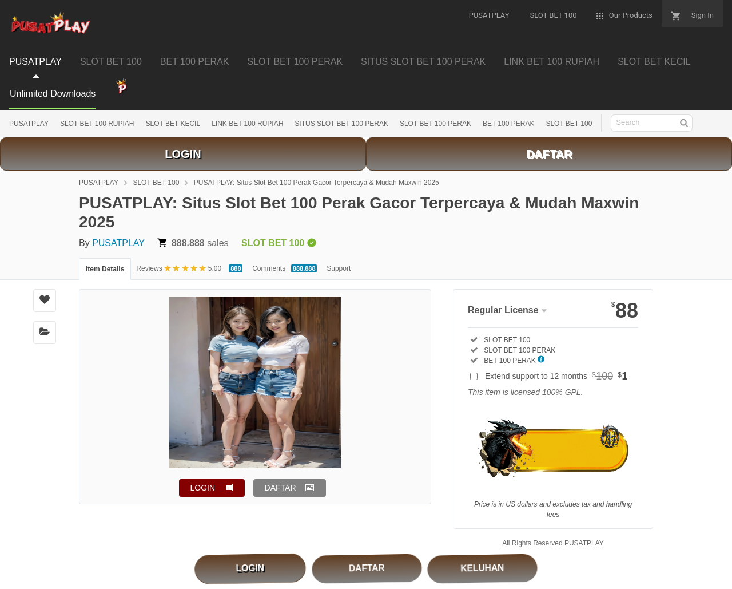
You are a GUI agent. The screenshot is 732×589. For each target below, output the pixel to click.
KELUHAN (483, 567)
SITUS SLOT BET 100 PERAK (341, 124)
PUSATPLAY (29, 124)
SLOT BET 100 (569, 124)
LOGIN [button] (203, 487)
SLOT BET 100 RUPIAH (97, 124)
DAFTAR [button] (280, 487)
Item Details (105, 269)
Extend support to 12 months (556, 376)
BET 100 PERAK (509, 124)
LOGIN (183, 154)
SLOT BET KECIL (173, 124)
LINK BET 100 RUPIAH (247, 124)
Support (339, 268)
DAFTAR (549, 154)
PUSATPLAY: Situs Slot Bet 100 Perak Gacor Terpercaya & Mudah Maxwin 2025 (316, 183)
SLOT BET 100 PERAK (435, 124)
